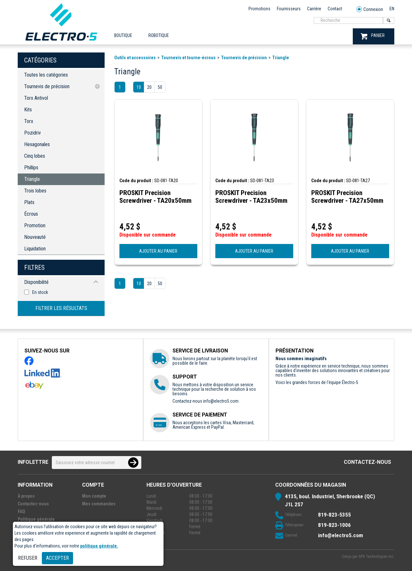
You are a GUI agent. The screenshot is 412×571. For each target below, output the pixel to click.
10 (138, 87)
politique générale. (99, 545)
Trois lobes (35, 191)
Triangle (32, 179)
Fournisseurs (289, 8)
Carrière (314, 8)
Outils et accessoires (135, 57)
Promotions (259, 8)
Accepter (57, 558)
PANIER (373, 36)
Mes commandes (99, 503)
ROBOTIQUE (158, 35)
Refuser (27, 558)
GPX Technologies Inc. (376, 556)
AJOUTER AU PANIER (158, 251)
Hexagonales (37, 144)
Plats (29, 202)
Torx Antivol (36, 98)
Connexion (370, 9)
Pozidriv (32, 133)
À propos (26, 496)
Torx (28, 121)
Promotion (34, 225)
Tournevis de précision (47, 86)
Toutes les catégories (46, 75)
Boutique (123, 35)
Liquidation (35, 249)
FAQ (21, 511)
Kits (28, 110)
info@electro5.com (221, 401)
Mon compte (94, 496)
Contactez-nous (367, 462)
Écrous (31, 214)
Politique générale (36, 519)
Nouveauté (35, 237)
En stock (40, 292)
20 (149, 87)
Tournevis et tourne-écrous (188, 57)
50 (160, 87)
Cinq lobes (34, 156)
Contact (335, 8)
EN (391, 8)
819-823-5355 (334, 514)
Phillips (31, 167)
